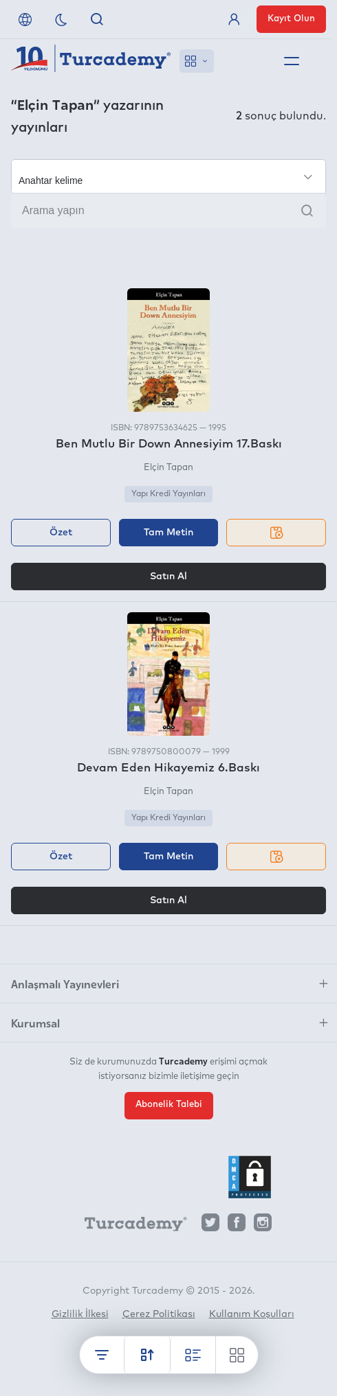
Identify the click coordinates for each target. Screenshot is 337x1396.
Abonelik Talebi (168, 1104)
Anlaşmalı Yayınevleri (65, 983)
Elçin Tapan (168, 467)
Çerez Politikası (158, 1314)
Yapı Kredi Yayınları (168, 494)
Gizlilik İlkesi (80, 1314)
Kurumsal (35, 1022)
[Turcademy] (129, 1226)
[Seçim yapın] (168, 176)
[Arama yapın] (168, 211)
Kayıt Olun (291, 18)
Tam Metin (168, 532)
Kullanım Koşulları (251, 1314)
